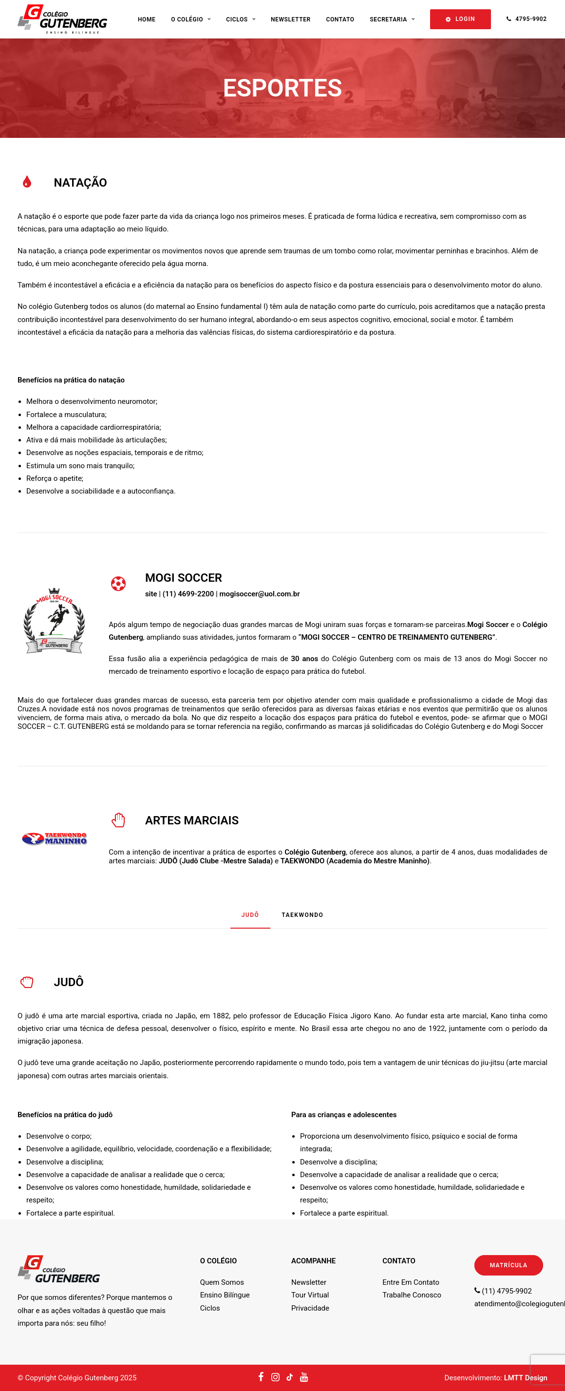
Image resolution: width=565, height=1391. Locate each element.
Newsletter (291, 19)
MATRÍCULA (508, 1265)
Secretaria (392, 19)
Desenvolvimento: (496, 1377)
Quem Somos (222, 1282)
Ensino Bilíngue (225, 1295)
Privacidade (310, 1308)
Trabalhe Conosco (411, 1295)
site (151, 594)
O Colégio (190, 19)
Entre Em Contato (410, 1282)
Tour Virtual (310, 1295)
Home (146, 19)
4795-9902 (531, 19)
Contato (340, 19)
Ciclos (240, 19)
